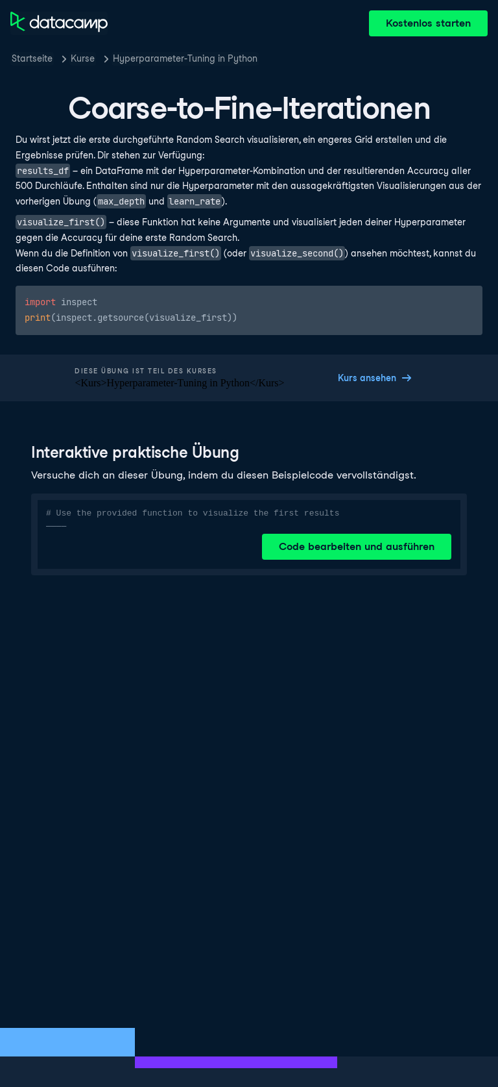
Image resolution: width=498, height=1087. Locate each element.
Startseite (32, 58)
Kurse (83, 58)
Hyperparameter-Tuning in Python (185, 58)
